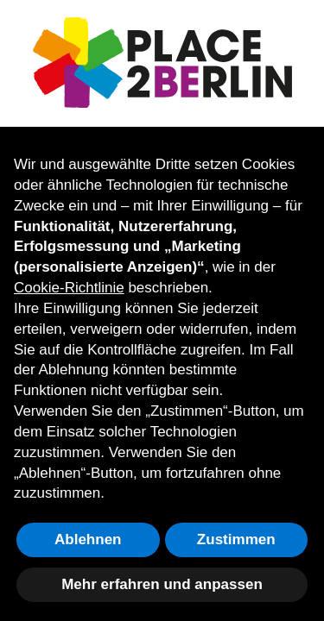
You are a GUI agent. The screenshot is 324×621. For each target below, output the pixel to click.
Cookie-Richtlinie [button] (69, 287)
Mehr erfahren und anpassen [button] (162, 584)
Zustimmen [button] (236, 539)
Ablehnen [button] (88, 539)
